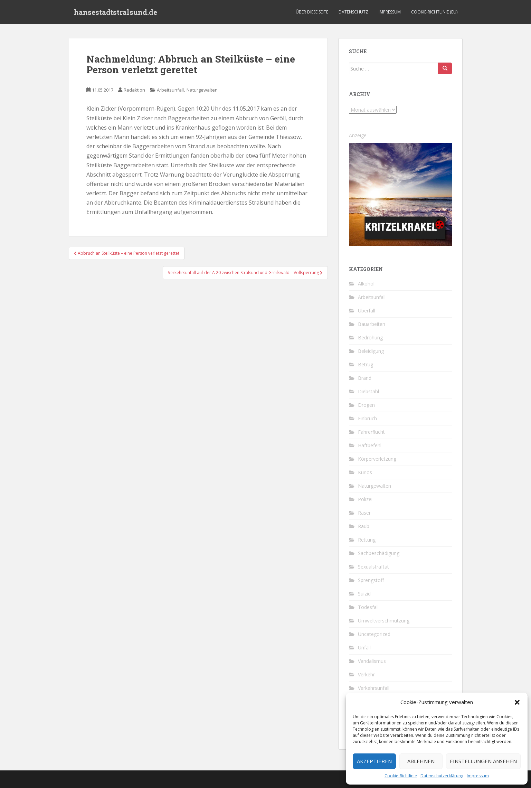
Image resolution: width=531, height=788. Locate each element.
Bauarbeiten (371, 324)
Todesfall (368, 607)
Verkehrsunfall (373, 688)
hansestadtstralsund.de (115, 12)
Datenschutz (353, 12)
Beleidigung (371, 351)
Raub (363, 526)
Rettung (367, 539)
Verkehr (366, 674)
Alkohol (366, 283)
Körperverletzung (377, 459)
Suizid (364, 593)
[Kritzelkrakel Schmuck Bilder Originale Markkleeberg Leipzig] (400, 193)
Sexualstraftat (373, 566)
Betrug (365, 364)
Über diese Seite (312, 12)
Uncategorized (374, 634)
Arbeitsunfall (170, 90)
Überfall (366, 310)
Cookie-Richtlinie (401, 776)
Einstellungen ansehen (483, 761)
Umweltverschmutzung (383, 620)
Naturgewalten (202, 90)
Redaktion (134, 90)
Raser (364, 512)
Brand (364, 378)
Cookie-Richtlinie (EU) (434, 12)
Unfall (364, 647)
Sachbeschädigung (378, 553)
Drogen (366, 405)
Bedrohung (370, 337)
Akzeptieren (374, 761)
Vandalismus (372, 661)
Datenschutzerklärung (441, 776)
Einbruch (367, 418)
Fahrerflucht (371, 432)
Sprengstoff (371, 580)
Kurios (365, 472)
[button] (517, 702)
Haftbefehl (369, 445)
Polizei (365, 499)
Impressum (478, 776)
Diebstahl (368, 391)
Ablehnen (421, 761)
